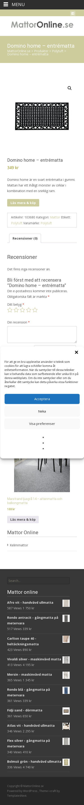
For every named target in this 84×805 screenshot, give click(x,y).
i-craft (53, 791)
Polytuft (16, 223)
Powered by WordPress (22, 791)
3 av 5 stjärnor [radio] (22, 310)
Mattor (55, 217)
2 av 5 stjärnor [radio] (16, 310)
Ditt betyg (15, 304)
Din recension (18, 322)
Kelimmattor (19, 545)
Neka (42, 411)
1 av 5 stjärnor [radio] (10, 310)
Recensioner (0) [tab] (25, 238)
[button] (77, 352)
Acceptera (42, 399)
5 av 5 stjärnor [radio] (35, 310)
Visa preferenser (42, 423)
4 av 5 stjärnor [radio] (28, 310)
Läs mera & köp (23, 203)
